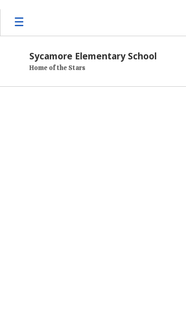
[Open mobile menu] (19, 22)
